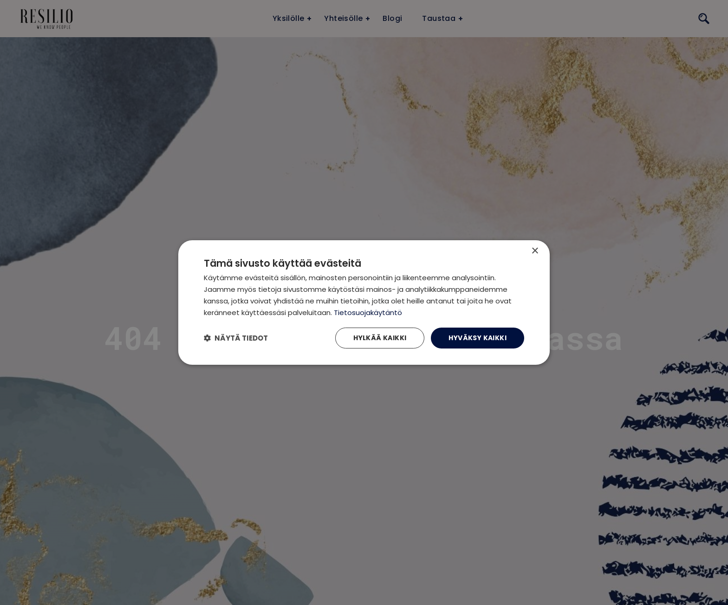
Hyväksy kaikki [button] (477, 337)
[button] (236, 338)
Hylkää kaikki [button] (379, 337)
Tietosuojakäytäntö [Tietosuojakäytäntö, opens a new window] (368, 312)
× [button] (534, 251)
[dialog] (364, 302)
